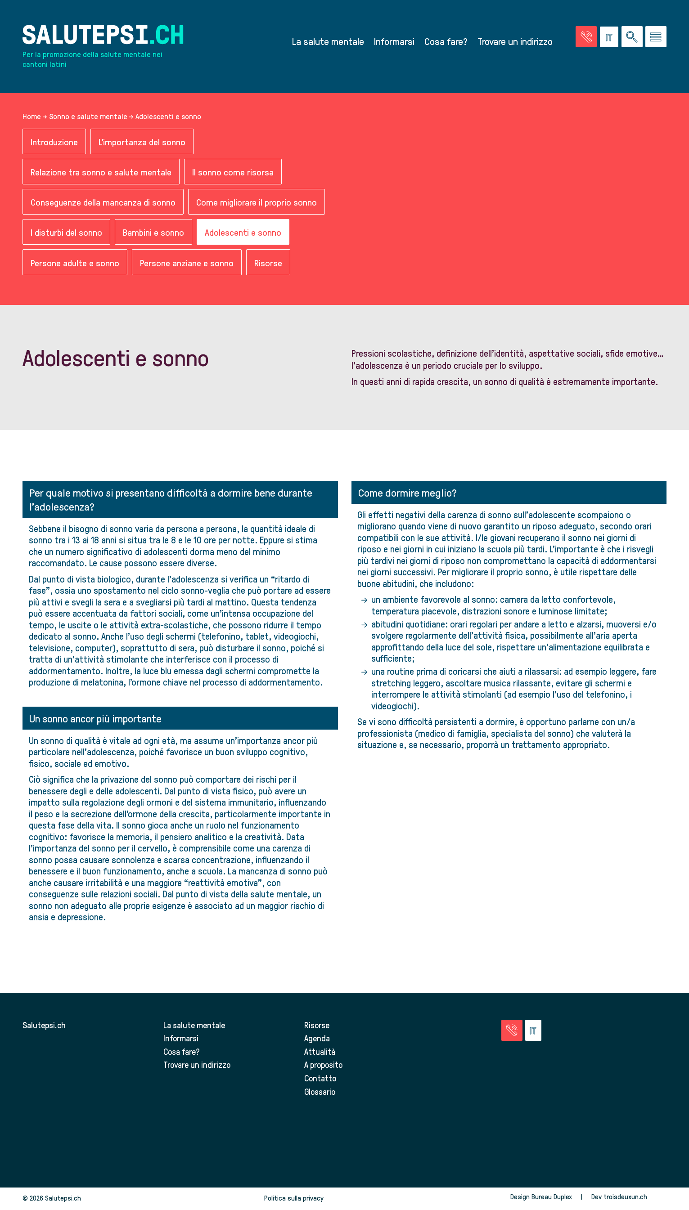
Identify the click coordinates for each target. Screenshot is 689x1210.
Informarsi (394, 42)
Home (32, 117)
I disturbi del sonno (66, 234)
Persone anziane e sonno (187, 264)
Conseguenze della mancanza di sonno (103, 203)
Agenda (317, 1039)
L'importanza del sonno (142, 143)
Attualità (319, 1052)
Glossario (320, 1092)
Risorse (268, 264)
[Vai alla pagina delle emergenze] (586, 37)
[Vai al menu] (655, 37)
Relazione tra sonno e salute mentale (101, 173)
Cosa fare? (446, 42)
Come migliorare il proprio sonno (256, 203)
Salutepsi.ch (44, 1026)
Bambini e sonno (153, 234)
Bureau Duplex (551, 1198)
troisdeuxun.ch (634, 1198)
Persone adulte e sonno (75, 264)
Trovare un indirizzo (515, 42)
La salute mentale (328, 42)
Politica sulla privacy (294, 1199)
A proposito (323, 1066)
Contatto (320, 1079)
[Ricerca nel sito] (632, 37)
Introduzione (54, 143)
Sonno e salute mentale (88, 117)
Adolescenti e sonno (243, 234)
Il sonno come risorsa (233, 173)
